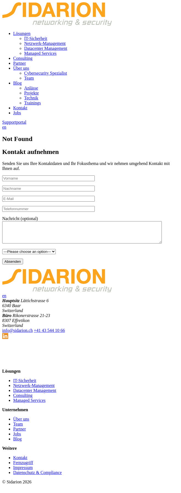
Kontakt (20, 107)
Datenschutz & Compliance (37, 476)
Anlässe (31, 88)
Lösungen (21, 33)
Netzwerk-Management (45, 43)
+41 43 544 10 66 (49, 334)
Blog (17, 83)
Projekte (31, 93)
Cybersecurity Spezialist (45, 73)
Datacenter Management (45, 48)
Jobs (17, 112)
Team (29, 78)
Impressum (23, 471)
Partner (19, 63)
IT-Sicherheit (35, 38)
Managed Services (40, 53)
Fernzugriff (23, 466)
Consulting (22, 58)
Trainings (32, 103)
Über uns (21, 68)
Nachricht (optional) (20, 218)
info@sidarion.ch (17, 334)
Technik (31, 98)
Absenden (12, 266)
